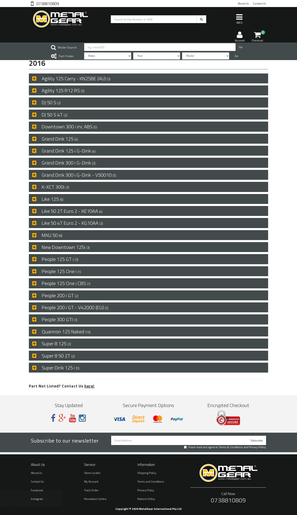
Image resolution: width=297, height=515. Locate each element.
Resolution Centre (95, 499)
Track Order (91, 490)
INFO (239, 19)
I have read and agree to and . (225, 447)
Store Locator (92, 473)
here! (89, 386)
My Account (91, 481)
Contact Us (259, 3)
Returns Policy (146, 499)
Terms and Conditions (150, 481)
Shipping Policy (146, 473)
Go (241, 47)
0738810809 (47, 3)
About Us (243, 3)
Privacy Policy (257, 447)
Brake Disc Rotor (25, 499)
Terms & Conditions (231, 447)
